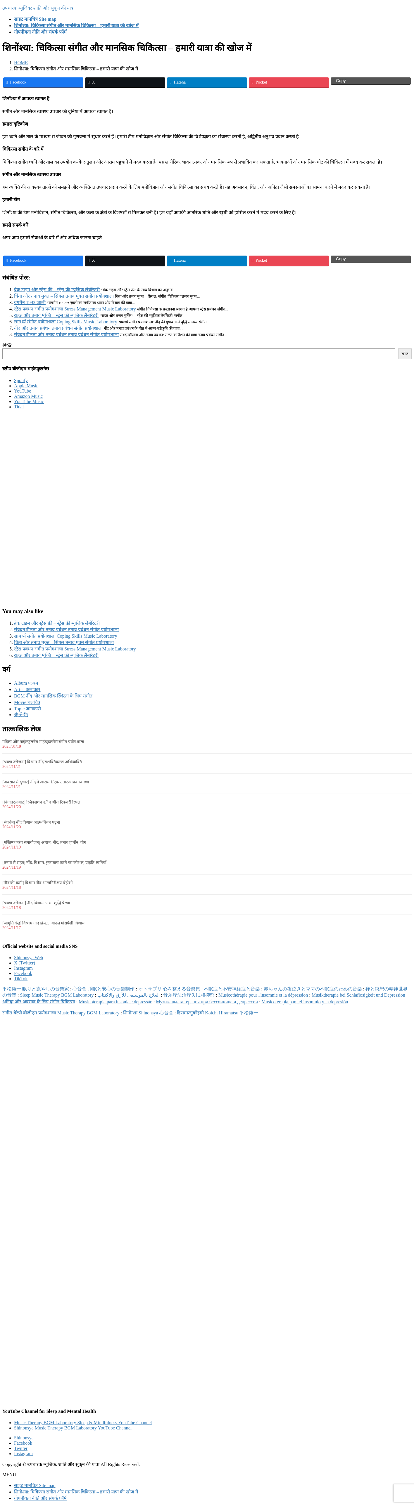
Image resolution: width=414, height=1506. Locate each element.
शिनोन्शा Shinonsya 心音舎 (148, 1012)
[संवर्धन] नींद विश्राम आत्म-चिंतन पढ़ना (31, 822)
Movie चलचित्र (27, 702)
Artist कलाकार (27, 689)
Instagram (23, 968)
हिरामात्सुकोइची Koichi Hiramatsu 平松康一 (217, 1012)
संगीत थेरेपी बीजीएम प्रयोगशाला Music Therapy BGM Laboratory (61, 1012)
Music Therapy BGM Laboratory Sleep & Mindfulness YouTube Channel (83, 1422)
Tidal (19, 406)
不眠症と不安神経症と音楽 (232, 988)
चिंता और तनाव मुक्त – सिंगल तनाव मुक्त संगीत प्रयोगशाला (64, 296)
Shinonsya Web (28, 957)
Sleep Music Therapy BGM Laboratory (57, 995)
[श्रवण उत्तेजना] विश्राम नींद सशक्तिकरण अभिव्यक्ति (42, 762)
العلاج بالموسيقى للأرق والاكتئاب (128, 995)
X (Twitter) (24, 962)
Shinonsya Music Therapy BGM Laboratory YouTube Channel (73, 1427)
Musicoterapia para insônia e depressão (115, 1001)
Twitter (20, 1448)
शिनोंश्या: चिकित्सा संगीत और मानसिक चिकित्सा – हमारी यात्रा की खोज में (76, 1491)
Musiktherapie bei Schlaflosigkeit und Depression (358, 995)
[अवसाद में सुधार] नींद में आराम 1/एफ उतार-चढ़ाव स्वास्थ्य (45, 782)
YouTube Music (29, 401)
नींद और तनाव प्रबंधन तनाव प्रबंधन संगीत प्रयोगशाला (58, 328)
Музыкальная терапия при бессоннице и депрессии (207, 1001)
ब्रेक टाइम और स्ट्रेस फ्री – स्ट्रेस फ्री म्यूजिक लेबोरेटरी (57, 289)
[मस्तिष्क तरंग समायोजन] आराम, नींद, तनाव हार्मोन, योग (44, 842)
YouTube (22, 390)
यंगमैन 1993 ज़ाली (30, 302)
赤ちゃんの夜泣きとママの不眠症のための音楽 (313, 988)
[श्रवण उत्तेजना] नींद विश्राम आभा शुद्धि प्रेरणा (36, 903)
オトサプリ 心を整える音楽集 (169, 988)
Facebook (23, 973)
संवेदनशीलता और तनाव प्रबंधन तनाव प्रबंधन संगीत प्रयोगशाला (66, 334)
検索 (7, 345)
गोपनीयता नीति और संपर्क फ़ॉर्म (40, 1498)
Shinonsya (24, 1437)
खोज (404, 354)
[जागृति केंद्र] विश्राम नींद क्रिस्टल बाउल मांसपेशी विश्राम (43, 923)
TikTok (20, 978)
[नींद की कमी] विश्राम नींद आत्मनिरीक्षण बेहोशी (37, 883)
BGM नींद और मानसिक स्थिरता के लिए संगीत (53, 695)
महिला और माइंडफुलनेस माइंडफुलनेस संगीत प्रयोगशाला (43, 742)
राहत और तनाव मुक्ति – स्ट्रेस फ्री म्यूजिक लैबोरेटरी (56, 315)
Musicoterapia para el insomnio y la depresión (305, 1001)
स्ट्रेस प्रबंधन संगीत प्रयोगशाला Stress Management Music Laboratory (75, 308)
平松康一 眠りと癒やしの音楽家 (35, 988)
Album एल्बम (26, 683)
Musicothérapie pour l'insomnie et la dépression (263, 995)
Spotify (21, 380)
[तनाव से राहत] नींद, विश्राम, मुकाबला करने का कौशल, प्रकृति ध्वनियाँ (54, 862)
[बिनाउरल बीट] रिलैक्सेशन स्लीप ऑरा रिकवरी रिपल (41, 802)
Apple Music (26, 385)
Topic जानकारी (27, 708)
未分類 (21, 714)
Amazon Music (28, 396)
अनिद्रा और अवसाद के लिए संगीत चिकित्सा (38, 1001)
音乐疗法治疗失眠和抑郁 (189, 995)
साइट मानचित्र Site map (34, 1485)
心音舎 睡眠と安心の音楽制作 (103, 988)
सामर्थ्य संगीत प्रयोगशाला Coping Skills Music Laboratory (65, 321)
